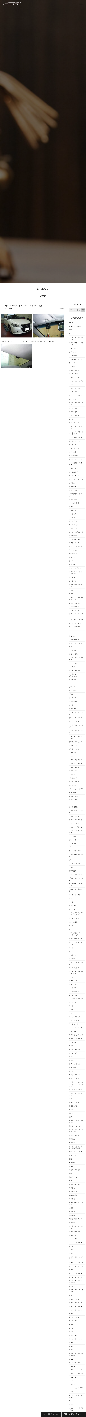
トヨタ (71, 756)
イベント (72, 384)
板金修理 (72, 1162)
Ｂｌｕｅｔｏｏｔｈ (75, 1277)
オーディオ (72, 468)
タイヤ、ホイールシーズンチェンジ (76, 675)
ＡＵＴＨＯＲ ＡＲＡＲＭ (76, 1258)
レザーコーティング (75, 1064)
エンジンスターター (75, 441)
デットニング (73, 745)
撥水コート (72, 1155)
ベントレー (72, 902)
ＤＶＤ (71, 1328)
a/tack (71, 323)
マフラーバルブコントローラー (76, 963)
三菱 (70, 1099)
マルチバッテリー (75, 968)
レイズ (71, 1056)
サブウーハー (73, 553)
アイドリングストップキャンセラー (76, 338)
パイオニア (72, 785)
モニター (72, 1006)
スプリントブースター (76, 643)
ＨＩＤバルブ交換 (75, 1362)
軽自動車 (72, 1211)
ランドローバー (74, 1024)
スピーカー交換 (74, 639)
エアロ (71, 419)
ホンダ (71, 926)
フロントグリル (74, 823)
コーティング (73, 525)
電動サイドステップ (75, 1219)
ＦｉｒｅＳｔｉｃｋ (75, 1339)
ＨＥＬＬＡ (72, 1359)
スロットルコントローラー (76, 658)
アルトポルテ (73, 355)
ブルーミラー (73, 840)
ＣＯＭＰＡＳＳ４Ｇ (75, 1303)
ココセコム (72, 514)
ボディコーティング (75, 938)
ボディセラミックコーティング (76, 943)
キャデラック (73, 499)
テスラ (71, 705)
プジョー (72, 867)
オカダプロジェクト (75, 459)
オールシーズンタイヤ (76, 479)
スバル (71, 632)
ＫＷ (70, 1401)
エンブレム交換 (74, 448)
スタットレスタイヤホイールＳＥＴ (76, 598)
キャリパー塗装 (74, 503)
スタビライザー (74, 606)
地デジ (71, 1109)
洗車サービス (73, 1177)
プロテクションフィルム (76, 879)
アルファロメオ (74, 370)
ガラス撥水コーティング (76, 495)
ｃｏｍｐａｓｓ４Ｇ (75, 1306)
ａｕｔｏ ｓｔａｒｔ (76, 1262)
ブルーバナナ (73, 836)
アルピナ (72, 366)
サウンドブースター (75, 546)
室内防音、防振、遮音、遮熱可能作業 (75, 1147)
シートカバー (73, 577)
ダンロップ (72, 698)
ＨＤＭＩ (72, 1350)
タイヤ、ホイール (75, 670)
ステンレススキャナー (76, 619)
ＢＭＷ (71, 1286)
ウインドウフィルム (75, 395)
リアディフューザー (75, 1038)
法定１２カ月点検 (75, 1170)
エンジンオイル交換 (75, 437)
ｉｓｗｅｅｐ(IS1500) (76, 1388)
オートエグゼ (73, 472)
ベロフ (71, 898)
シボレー (72, 564)
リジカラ (72, 1046)
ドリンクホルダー (75, 767)
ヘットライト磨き (75, 895)
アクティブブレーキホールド (76, 344)
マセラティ (72, 955)
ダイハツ (72, 687)
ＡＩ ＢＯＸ (73, 1239)
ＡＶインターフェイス (76, 1266)
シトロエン (72, 561)
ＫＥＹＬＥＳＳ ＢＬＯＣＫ (76, 1396)
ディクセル (72, 708)
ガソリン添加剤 (74, 490)
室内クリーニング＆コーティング (76, 1130)
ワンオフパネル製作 (75, 1089)
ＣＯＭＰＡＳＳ (74, 1299)
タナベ (71, 683)
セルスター (72, 667)
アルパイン (72, 363)
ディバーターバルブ (75, 718)
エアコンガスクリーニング (76, 403)
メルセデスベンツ (75, 991)
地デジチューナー (75, 1113)
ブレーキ (72, 847)
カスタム (72, 483)
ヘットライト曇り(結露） (75, 890)
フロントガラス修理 (75, 820)
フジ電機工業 (73, 807)
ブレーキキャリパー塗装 (76, 855)
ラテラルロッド (74, 1020)
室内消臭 (72, 1139)
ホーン (71, 929)
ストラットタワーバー (76, 623)
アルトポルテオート (75, 359)
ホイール (72, 909)
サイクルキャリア (75, 539)
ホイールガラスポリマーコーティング (76, 914)
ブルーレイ (72, 843)
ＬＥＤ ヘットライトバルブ (76, 1409)
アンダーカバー (74, 374)
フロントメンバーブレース (76, 831)
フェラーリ (72, 803)
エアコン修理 (73, 408)
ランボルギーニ (74, 1031)
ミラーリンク (73, 980)
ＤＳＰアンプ (73, 1324)
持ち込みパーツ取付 (75, 1152)
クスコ (71, 506)
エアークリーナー (75, 423)
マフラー (72, 958)
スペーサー (72, 647)
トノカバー (72, 752)
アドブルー (72, 348)
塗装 (70, 1117)
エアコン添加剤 (74, 412)
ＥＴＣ (71, 1332)
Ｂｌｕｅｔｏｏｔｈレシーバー (76, 1281)
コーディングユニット (76, 532)
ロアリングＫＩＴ (75, 1075)
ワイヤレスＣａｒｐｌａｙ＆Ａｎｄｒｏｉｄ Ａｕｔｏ (77, 1084)
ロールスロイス (74, 1078)
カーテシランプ (74, 486)
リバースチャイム (75, 1049)
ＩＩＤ (71, 1380)
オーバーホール (74, 476)
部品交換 (72, 1215)
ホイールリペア (74, 918)
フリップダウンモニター (76, 811)
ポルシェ (72, 951)
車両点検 (72, 1188)
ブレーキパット (74, 860)
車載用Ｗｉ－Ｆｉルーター (76, 1203)
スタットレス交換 (75, 603)
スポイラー (72, 650)
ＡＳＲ (71, 1250)
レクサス (72, 1060)
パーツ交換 (72, 792)
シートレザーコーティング (76, 585)
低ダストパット (74, 1102)
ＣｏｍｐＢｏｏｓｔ (75, 1310)
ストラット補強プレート (76, 628)
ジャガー (72, 590)
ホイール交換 (73, 922)
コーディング (73, 528)
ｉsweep (72, 1366)
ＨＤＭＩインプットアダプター (76, 1354)
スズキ (71, 594)
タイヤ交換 (72, 679)
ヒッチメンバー (74, 796)
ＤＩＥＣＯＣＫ (74, 1317)
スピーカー (72, 636)
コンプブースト (74, 521)
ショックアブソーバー (76, 568)
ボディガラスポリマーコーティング (76, 934)
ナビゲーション (74, 771)
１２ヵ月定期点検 (75, 1231)
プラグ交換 (72, 871)
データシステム (74, 749)
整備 (70, 1159)
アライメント (73, 352)
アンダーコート (74, 377)
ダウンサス (72, 690)
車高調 (71, 1208)
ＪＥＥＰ (72, 1391)
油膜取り (72, 1166)
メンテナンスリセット (76, 998)
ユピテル (72, 1009)
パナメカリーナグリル (76, 789)
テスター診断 (73, 701)
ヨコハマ (72, 1013)
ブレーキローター (75, 863)
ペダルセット (73, 905)
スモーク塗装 (73, 654)
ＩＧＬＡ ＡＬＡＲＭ (76, 1370)
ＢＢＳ (71, 1270)
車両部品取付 (73, 1195)
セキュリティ (73, 663)
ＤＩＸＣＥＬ (73, 1321)
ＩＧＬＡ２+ (73, 1377)
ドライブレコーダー (75, 763)
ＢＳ (70, 1295)
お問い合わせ (75, 1414)
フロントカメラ (74, 816)
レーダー (72, 1071)
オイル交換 (72, 452)
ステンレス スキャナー (76, 615)
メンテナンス (73, 995)
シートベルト (73, 581)
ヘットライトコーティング (76, 884)
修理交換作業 (73, 1106)
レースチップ (73, 1067)
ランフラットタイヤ (75, 1027)
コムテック (72, 517)
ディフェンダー (74, 721)
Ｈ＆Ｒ (71, 1346)
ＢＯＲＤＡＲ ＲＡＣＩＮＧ (76, 1291)
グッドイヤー (73, 510)
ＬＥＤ (71, 1404)
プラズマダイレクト (75, 874)
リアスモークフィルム (76, 1035)
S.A (70, 333)
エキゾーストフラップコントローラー (76, 433)
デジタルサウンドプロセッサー (76, 737)
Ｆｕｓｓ (72, 1342)
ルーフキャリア (74, 1053)
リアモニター (73, 1042)
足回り (71, 1180)
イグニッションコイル (76, 381)
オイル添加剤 (73, 455)
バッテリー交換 (74, 781)
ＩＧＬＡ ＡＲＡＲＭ (76, 1373)
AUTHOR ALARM (75, 326)
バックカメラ (73, 778)
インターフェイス (75, 388)
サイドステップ (74, 543)
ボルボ (71, 948)
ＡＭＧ (71, 1246)
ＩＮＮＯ (72, 1384)
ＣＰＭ (71, 1313)
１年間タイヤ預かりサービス (76, 1227)
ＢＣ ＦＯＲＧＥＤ (75, 1273)
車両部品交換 (73, 1191)
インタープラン (74, 392)
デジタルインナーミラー (76, 731)
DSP (70, 330)
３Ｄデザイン (73, 1235)
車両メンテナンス (75, 1184)
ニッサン (72, 774)
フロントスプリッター (76, 827)
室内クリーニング (75, 1126)
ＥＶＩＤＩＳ (73, 1335)
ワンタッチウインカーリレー (76, 1094)
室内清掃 (72, 1142)
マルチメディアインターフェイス (76, 972)
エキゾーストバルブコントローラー (76, 427)
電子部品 (72, 1222)
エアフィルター (74, 415)
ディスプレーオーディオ (76, 713)
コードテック (73, 535)
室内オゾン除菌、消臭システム (76, 1121)
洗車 (70, 1173)
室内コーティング (75, 1135)
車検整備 (72, 1199)
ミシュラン (72, 977)
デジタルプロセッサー (76, 742)
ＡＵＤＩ (72, 1253)
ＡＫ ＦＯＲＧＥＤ (75, 1242)
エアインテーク (74, 399)
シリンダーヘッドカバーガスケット (76, 573)
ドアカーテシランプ (75, 760)
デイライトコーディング (76, 726)
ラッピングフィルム (75, 1017)
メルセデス (72, 988)
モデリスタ (72, 1002)
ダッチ (71, 694)
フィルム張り (73, 800)
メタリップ (72, 984)
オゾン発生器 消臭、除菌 (76, 464)
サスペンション (74, 550)
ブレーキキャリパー (75, 851)
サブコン (72, 557)
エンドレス (72, 445)
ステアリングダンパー (76, 610)
